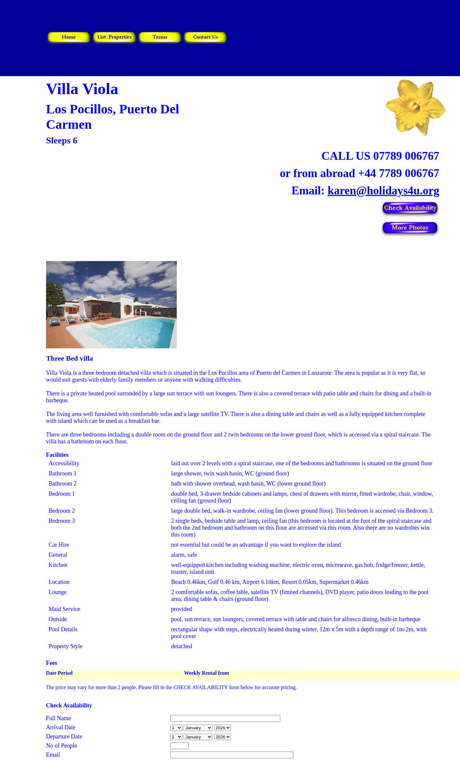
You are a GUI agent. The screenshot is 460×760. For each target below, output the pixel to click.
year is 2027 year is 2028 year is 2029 (222, 728)
